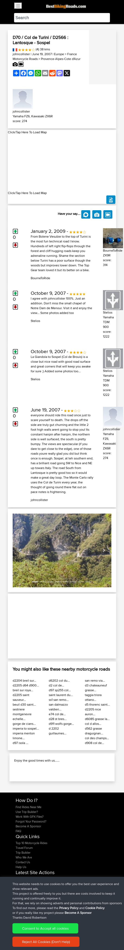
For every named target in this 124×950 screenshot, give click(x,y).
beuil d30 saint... (24, 704)
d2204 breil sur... (24, 680)
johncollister (21, 54)
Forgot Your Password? (31, 821)
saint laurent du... (61, 695)
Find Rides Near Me (28, 807)
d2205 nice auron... (93, 711)
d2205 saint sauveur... (21, 697)
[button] (20, 550)
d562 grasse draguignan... (94, 731)
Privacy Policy (68, 908)
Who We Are (24, 857)
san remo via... (95, 680)
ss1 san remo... (59, 699)
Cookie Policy (95, 908)
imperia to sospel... (26, 728)
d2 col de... (56, 685)
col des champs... (97, 738)
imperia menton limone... (24, 735)
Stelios (35, 321)
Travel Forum (24, 848)
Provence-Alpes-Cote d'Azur (60, 59)
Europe (59, 54)
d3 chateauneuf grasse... (96, 687)
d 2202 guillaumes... (57, 731)
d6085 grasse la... (97, 719)
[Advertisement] (62, 163)
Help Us (21, 867)
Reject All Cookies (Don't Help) (46, 941)
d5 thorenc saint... (97, 704)
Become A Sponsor (28, 826)
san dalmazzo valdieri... (58, 707)
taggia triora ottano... (93, 697)
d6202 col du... (59, 680)
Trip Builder (23, 852)
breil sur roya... (23, 690)
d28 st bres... (58, 719)
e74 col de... (57, 714)
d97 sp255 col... (60, 690)
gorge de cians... (24, 723)
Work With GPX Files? (30, 817)
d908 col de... (94, 743)
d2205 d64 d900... (26, 685)
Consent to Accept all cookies (45, 928)
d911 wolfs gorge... (61, 723)
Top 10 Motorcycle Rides (31, 843)
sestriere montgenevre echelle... (22, 714)
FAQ (18, 831)
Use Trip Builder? (27, 812)
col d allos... (93, 723)
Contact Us (23, 862)
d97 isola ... (20, 743)
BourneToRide (40, 278)
